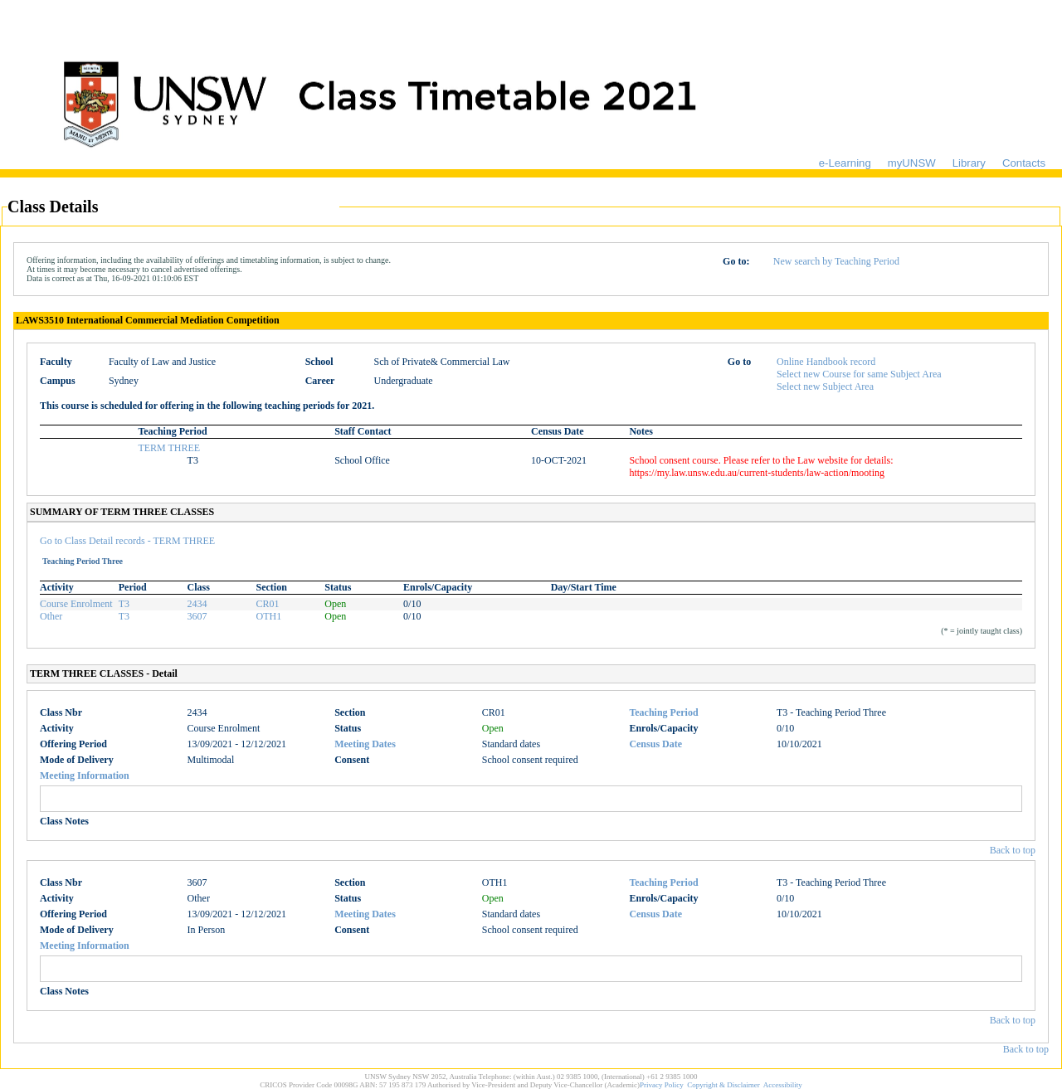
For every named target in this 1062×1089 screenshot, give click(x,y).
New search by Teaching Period (836, 261)
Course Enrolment (76, 604)
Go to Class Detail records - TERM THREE (127, 541)
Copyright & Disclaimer (723, 1085)
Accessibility (782, 1085)
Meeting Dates (365, 744)
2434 (197, 604)
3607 (197, 616)
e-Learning (845, 163)
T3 (124, 604)
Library (969, 163)
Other (51, 616)
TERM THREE (169, 448)
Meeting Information (84, 775)
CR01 (267, 604)
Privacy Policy (662, 1085)
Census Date (655, 744)
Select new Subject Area (825, 386)
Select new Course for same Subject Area (859, 374)
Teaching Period (663, 712)
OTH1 (268, 616)
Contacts (1023, 163)
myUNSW (912, 163)
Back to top (1012, 850)
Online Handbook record (826, 361)
